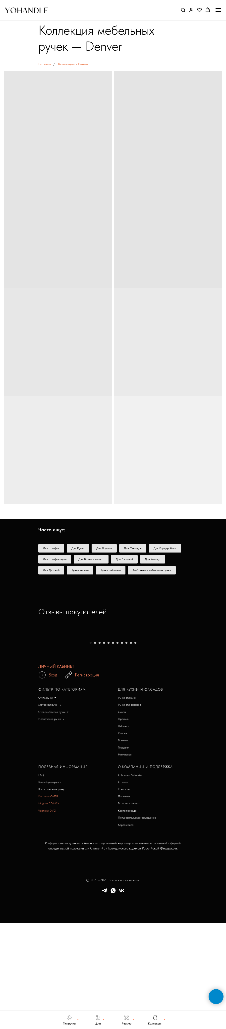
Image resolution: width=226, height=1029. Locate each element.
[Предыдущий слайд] (11, 687)
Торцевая (123, 852)
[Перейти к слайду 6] (113, 747)
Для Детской (51, 570)
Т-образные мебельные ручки (152, 570)
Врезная (123, 845)
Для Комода (152, 559)
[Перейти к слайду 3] (100, 747)
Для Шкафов (51, 548)
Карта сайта (125, 929)
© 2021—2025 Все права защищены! (113, 985)
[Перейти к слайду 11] (135, 747)
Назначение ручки (49, 823)
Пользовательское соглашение (137, 922)
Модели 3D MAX (48, 908)
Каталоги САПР (48, 901)
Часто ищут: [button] (51, 530)
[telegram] (104, 997)
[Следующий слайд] (214, 687)
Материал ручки (48, 809)
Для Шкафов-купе (54, 559)
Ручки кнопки (80, 570)
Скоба (122, 816)
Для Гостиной (124, 559)
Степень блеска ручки (51, 816)
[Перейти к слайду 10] (131, 747)
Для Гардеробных (165, 548)
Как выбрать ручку (49, 886)
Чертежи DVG (47, 915)
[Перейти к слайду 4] (104, 747)
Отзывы (123, 886)
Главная (44, 64)
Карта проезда (127, 915)
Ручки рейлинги (111, 570)
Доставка (124, 901)
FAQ (41, 879)
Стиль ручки (45, 802)
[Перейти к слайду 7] (117, 747)
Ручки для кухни (127, 802)
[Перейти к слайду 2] (95, 747)
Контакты (124, 894)
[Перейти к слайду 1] (91, 747)
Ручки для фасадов (129, 809)
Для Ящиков (104, 548)
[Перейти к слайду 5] (109, 747)
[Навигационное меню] (218, 10)
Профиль (123, 823)
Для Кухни (77, 548)
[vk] (122, 997)
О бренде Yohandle (130, 879)
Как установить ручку (51, 894)
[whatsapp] (113, 997)
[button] (183, 9)
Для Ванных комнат (91, 559)
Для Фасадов (133, 548)
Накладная (124, 859)
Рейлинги (123, 831)
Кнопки (122, 838)
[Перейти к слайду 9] (126, 747)
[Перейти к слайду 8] (122, 747)
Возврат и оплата (128, 908)
